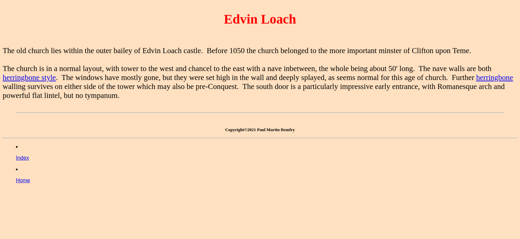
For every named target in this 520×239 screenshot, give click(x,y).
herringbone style (29, 77)
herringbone (494, 77)
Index (22, 158)
